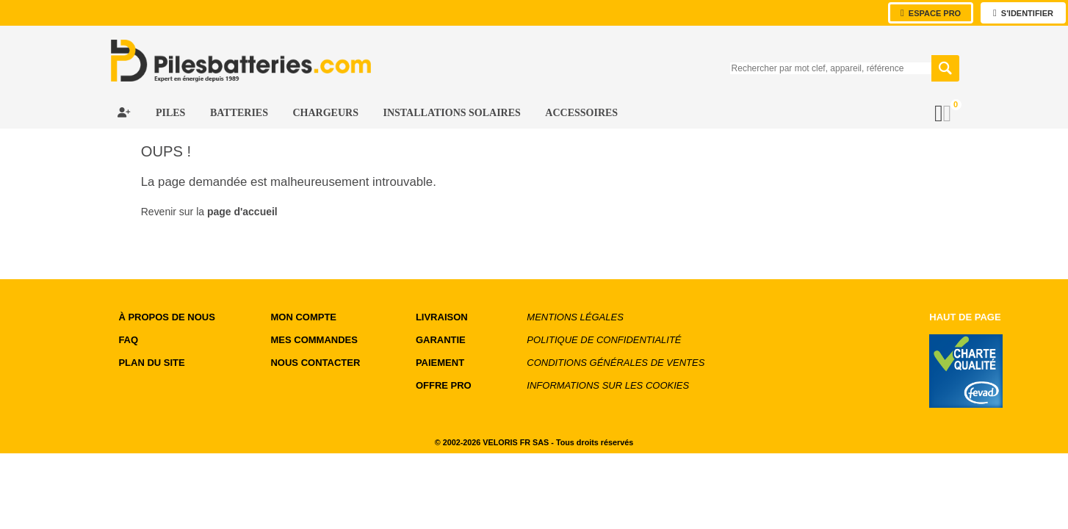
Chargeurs (326, 112)
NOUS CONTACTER (315, 362)
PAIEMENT (440, 362)
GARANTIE (441, 339)
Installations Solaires (453, 112)
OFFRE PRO (444, 385)
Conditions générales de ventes (615, 362)
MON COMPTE (303, 317)
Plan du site (151, 362)
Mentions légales (575, 317)
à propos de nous (166, 317)
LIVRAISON (442, 317)
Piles (172, 112)
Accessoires (581, 112)
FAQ (128, 339)
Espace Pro (931, 13)
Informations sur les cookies (608, 385)
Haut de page (964, 317)
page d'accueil (242, 211)
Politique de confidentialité (604, 339)
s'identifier (1023, 13)
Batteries (240, 112)
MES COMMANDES (313, 339)
